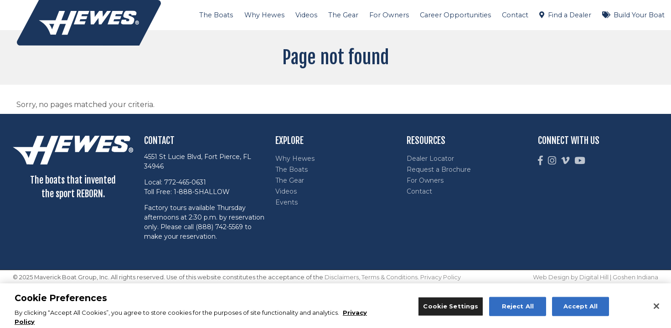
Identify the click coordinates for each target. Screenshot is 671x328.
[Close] (656, 309)
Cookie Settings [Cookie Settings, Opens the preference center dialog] (450, 308)
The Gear (343, 15)
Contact (515, 15)
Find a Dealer (569, 15)
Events (286, 202)
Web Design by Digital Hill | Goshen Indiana (595, 277)
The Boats (216, 15)
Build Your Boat (639, 15)
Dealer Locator (430, 158)
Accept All (580, 308)
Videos (306, 15)
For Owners (389, 15)
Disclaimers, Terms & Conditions (371, 277)
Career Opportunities (455, 15)
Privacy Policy (440, 277)
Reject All (518, 308)
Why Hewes (264, 15)
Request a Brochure (439, 169)
